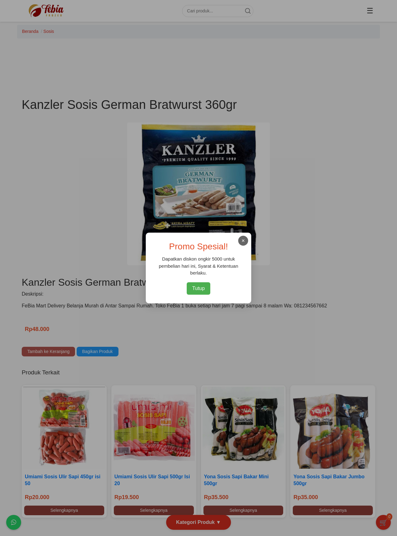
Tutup (198, 288)
